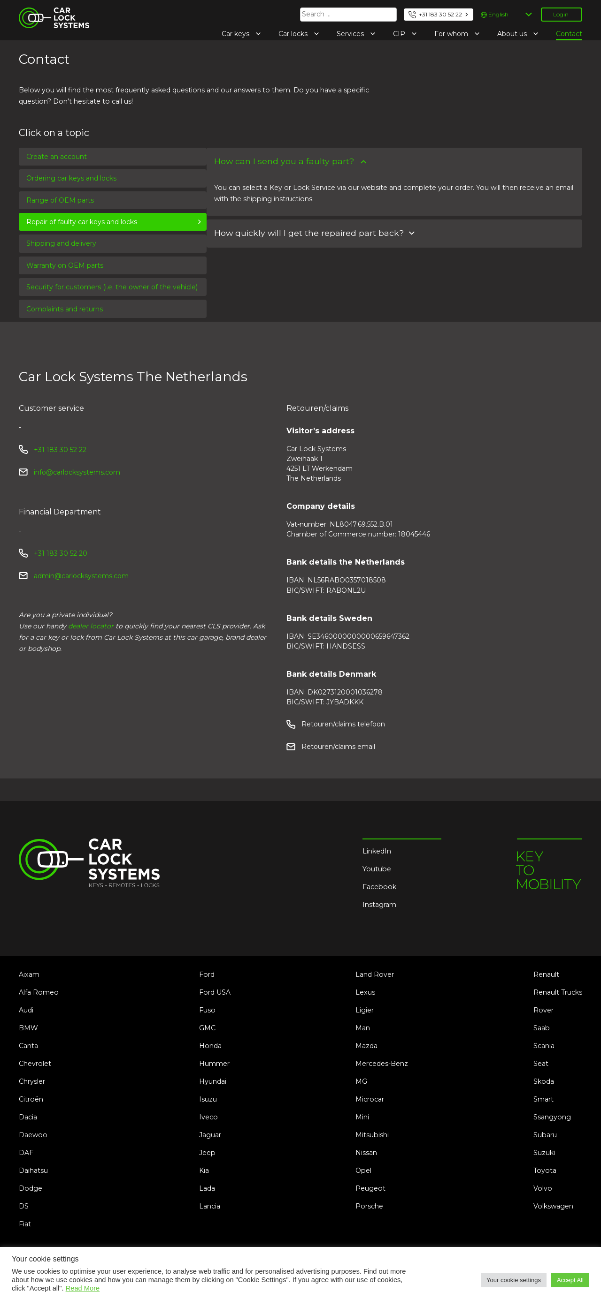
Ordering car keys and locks (71, 178)
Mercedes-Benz (381, 1063)
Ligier (364, 1010)
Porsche (369, 1206)
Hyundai (212, 1081)
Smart (543, 1099)
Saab (541, 1028)
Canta (28, 1046)
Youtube (376, 869)
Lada (207, 1188)
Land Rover (374, 974)
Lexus (365, 992)
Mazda (366, 1046)
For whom (452, 34)
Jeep (207, 1152)
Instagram (379, 904)
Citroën (31, 1099)
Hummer (214, 1063)
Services (351, 34)
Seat (540, 1063)
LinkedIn (376, 851)
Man (362, 1028)
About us (513, 34)
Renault (546, 974)
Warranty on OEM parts (64, 265)
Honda (210, 1046)
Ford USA (215, 992)
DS (24, 1206)
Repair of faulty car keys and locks (81, 222)
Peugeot (370, 1188)
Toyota (544, 1170)
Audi (26, 1010)
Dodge (30, 1188)
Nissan (366, 1152)
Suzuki (544, 1152)
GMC (207, 1028)
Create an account (56, 156)
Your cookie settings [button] (513, 1280)
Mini (362, 1117)
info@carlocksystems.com (77, 472)
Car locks (293, 34)
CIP (400, 34)
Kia (204, 1170)
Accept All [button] (570, 1280)
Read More (83, 1288)
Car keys (236, 34)
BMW (28, 1028)
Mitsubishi (372, 1135)
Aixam (29, 974)
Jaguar (210, 1135)
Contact (569, 34)
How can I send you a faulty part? (284, 161)
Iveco (208, 1117)
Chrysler (32, 1081)
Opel (363, 1170)
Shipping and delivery (61, 243)
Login (561, 14)
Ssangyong (552, 1117)
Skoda (543, 1081)
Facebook (379, 887)
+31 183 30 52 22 (440, 14)
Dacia (28, 1117)
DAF (26, 1152)
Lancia (209, 1206)
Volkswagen (553, 1206)
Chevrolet (35, 1063)
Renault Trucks (557, 992)
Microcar (369, 1099)
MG (361, 1081)
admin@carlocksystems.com (81, 576)
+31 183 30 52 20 (60, 553)
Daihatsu (33, 1170)
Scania (544, 1046)
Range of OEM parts (60, 200)
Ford (207, 974)
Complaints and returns (64, 309)
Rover (543, 1010)
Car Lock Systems (48, 13)
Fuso (207, 1010)
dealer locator (91, 626)
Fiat (25, 1224)
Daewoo (33, 1135)
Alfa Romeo (39, 992)
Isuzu (208, 1099)
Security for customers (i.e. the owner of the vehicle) (112, 287)
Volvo (542, 1188)
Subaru (545, 1135)
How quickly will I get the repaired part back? (309, 233)
